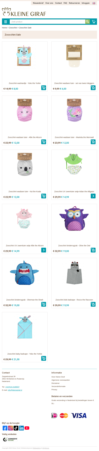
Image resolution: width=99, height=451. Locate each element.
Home (4, 28)
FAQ (65, 3)
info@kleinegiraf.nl (15, 390)
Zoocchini (13, 28)
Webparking (37, 448)
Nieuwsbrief (38, 3)
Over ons (49, 3)
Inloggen (86, 3)
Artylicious (45, 448)
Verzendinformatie (58, 386)
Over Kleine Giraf (58, 377)
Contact (58, 3)
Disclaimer (55, 383)
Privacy (54, 390)
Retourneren (74, 3)
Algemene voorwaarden (60, 380)
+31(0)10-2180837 (12, 387)
